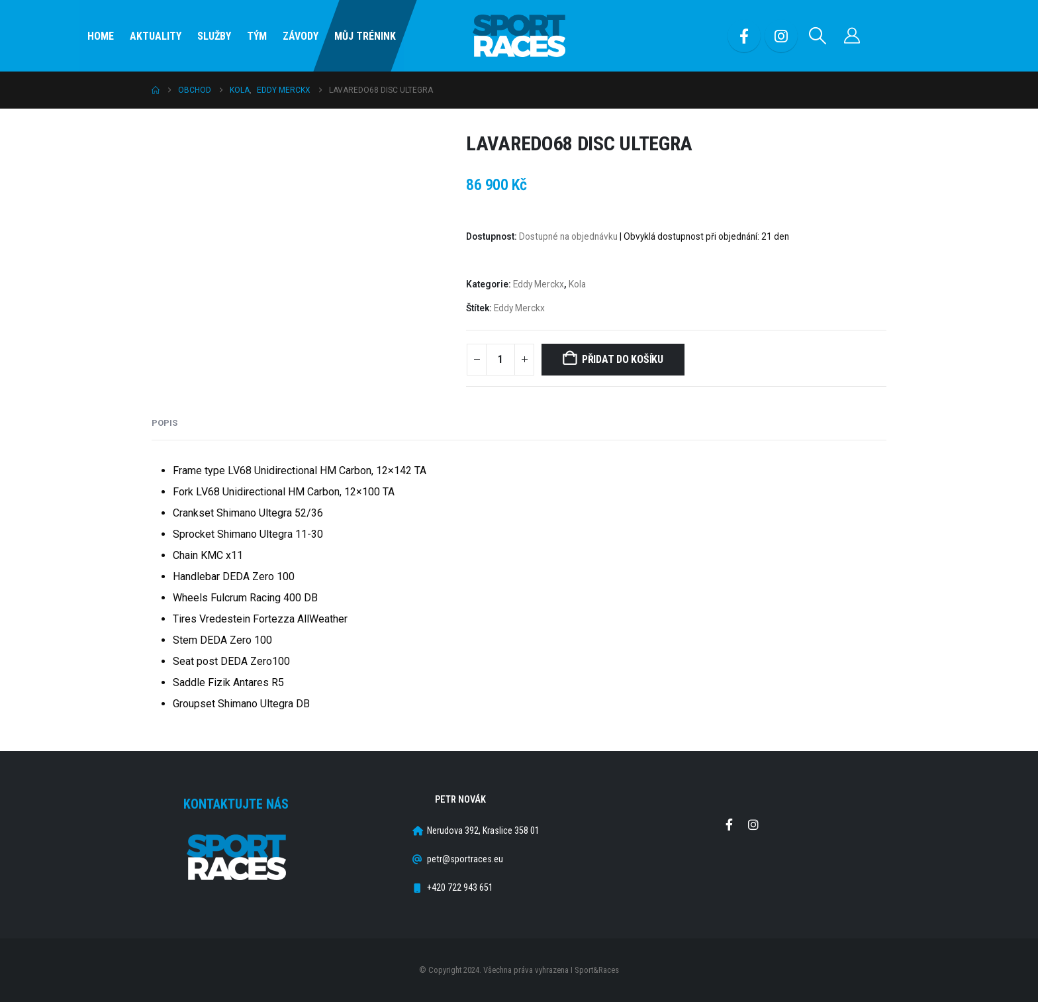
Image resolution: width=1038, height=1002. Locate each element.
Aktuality (155, 36)
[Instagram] (781, 35)
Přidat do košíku (622, 359)
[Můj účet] (852, 35)
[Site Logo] (519, 36)
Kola (577, 284)
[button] (818, 35)
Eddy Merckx (538, 284)
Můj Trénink (365, 36)
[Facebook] (744, 35)
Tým (257, 36)
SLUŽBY (214, 36)
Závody (300, 36)
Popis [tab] (164, 423)
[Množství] (500, 360)
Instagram (753, 824)
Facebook (729, 824)
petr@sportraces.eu (465, 859)
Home (100, 36)
